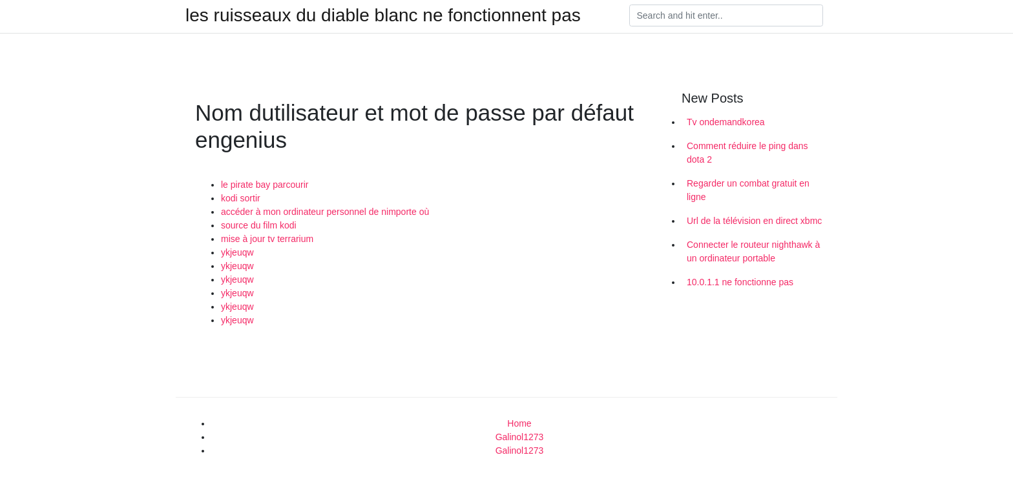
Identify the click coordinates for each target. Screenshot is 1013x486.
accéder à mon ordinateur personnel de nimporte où (325, 212)
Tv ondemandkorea (726, 122)
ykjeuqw (237, 252)
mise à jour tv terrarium (267, 239)
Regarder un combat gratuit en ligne (748, 190)
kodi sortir (240, 198)
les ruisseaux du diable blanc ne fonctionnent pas (383, 15)
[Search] (726, 15)
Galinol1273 (520, 437)
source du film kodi (259, 225)
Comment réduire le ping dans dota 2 (747, 153)
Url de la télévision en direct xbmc (754, 221)
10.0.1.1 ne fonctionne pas (740, 282)
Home (519, 423)
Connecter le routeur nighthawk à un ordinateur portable (753, 251)
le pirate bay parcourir (264, 184)
